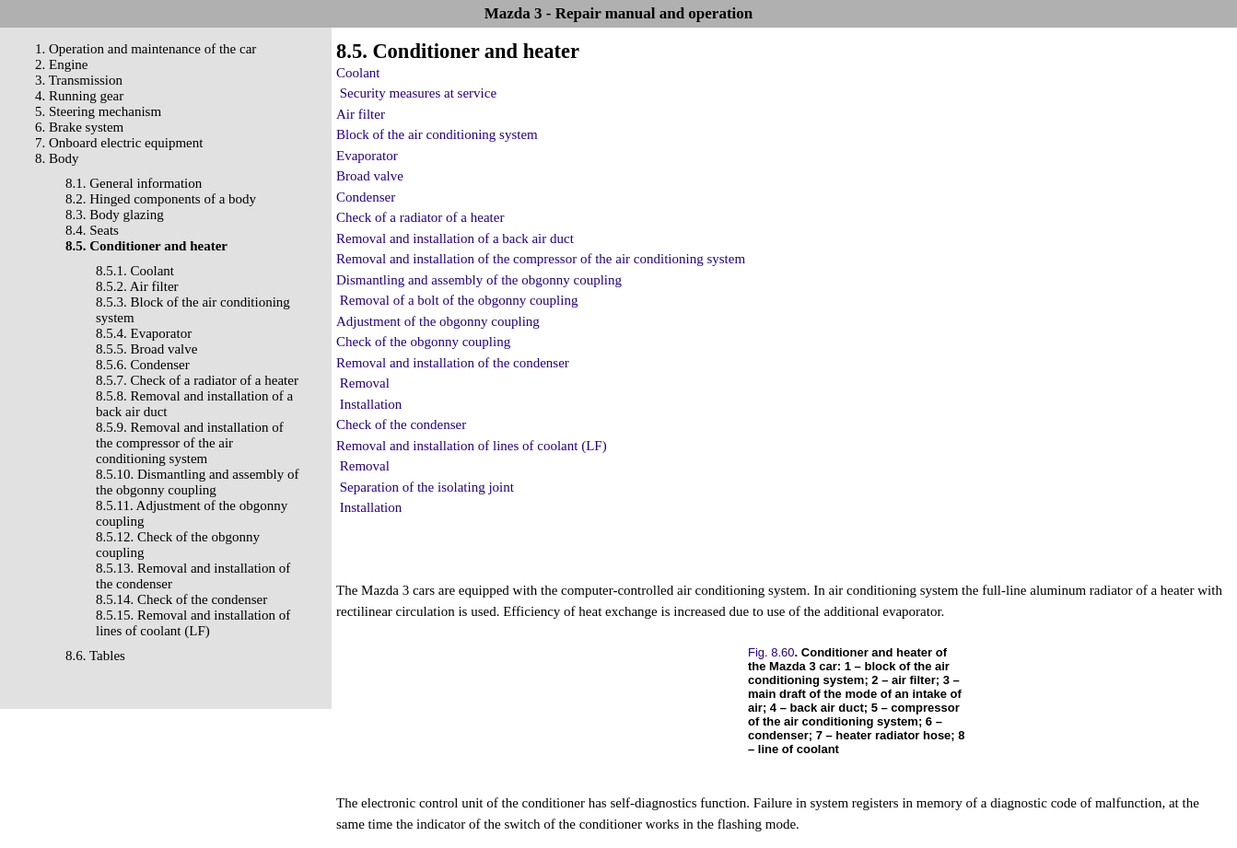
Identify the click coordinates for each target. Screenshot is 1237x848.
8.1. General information (133, 183)
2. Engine (61, 64)
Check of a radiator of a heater (420, 217)
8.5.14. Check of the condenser (181, 599)
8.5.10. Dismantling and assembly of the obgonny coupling (197, 482)
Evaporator (367, 155)
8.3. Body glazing (114, 214)
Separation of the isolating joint (427, 487)
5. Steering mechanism (98, 111)
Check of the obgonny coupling (423, 341)
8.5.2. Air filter (137, 286)
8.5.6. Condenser (143, 364)
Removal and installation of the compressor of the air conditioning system (540, 258)
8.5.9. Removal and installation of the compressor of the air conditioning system (190, 443)
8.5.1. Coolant (135, 270)
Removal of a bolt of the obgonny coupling (459, 300)
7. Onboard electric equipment (119, 142)
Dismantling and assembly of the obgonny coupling (479, 280)
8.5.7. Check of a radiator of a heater (197, 380)
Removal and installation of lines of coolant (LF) (471, 445)
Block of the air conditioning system (437, 134)
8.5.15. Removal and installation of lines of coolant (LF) (193, 623)
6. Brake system (79, 127)
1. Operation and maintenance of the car (145, 48)
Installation (371, 404)
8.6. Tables (95, 655)
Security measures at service (418, 93)
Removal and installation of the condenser (452, 362)
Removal (365, 383)
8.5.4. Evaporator (144, 333)
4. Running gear (79, 95)
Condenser (365, 197)
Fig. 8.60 (771, 652)
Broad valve (369, 175)
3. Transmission (79, 80)
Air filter (360, 114)
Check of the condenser (401, 424)
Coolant (358, 72)
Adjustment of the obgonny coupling (438, 321)
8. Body (57, 158)
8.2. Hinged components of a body (160, 199)
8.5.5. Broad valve (146, 349)
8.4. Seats (92, 230)
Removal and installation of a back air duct (455, 238)
